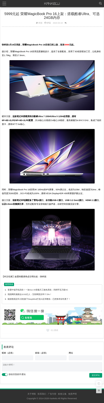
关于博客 (31, 394)
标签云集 (62, 394)
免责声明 (72, 394)
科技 (40, 23)
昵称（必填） (8, 353)
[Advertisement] (52, 36)
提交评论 (96, 375)
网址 (71, 353)
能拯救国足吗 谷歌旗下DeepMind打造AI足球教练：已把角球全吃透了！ (39, 299)
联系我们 (42, 394)
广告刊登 (52, 394)
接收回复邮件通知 (14, 374)
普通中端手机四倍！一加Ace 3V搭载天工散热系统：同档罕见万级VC (38, 290)
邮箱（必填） (41, 353)
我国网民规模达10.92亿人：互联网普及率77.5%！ (30, 294)
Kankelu (53, 398)
